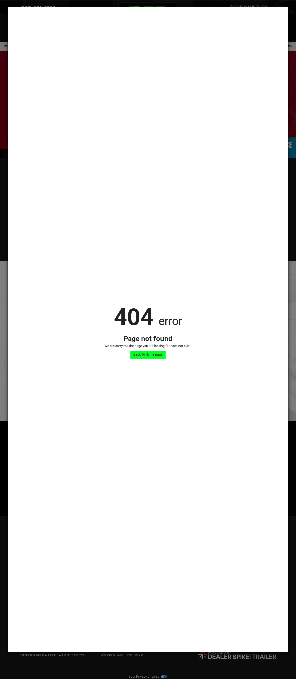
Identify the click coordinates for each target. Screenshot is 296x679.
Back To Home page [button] (148, 354)
